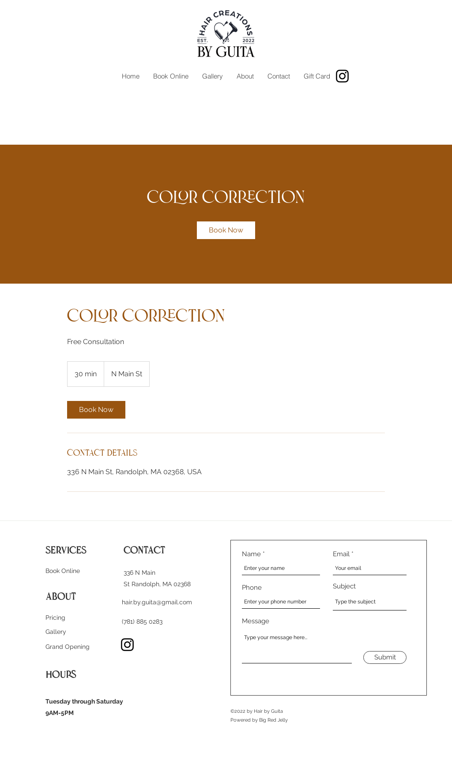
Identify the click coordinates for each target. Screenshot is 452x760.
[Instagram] (342, 76)
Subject (344, 586)
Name (251, 554)
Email (341, 554)
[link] (226, 230)
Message (255, 621)
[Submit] (385, 657)
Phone (252, 587)
